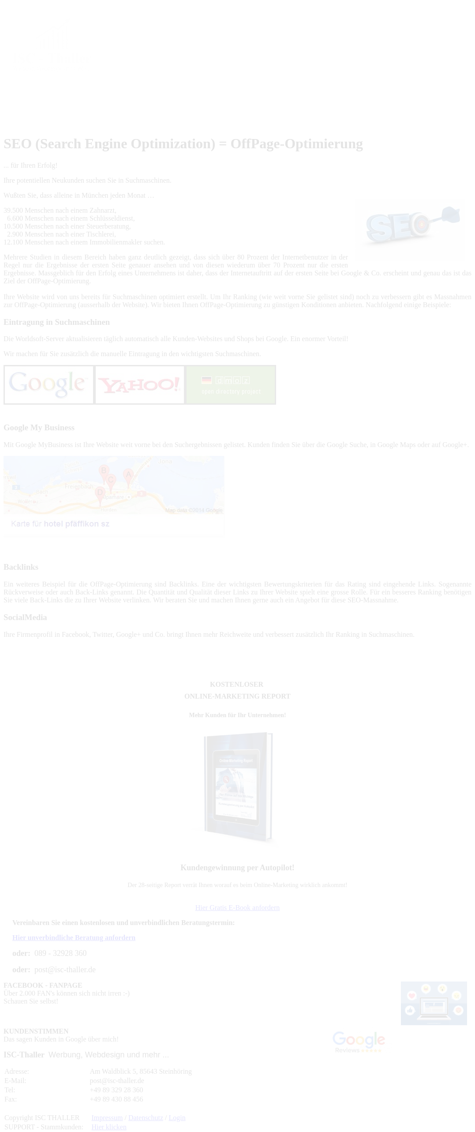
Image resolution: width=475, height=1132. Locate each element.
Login (176, 1117)
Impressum (107, 1117)
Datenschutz (145, 1117)
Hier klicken (109, 1127)
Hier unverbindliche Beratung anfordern (73, 937)
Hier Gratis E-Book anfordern (237, 907)
